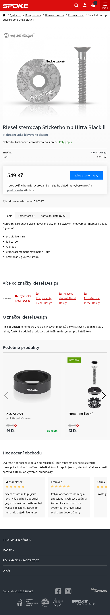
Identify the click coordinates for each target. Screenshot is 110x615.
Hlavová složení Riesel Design (67, 298)
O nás (7, 570)
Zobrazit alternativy (86, 175)
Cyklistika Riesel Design (23, 298)
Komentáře (26, 216)
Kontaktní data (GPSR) (54, 216)
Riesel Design (99, 152)
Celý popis (65, 142)
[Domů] (4, 15)
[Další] (103, 395)
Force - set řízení (80, 414)
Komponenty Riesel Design (44, 298)
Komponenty (33, 15)
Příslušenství (76, 15)
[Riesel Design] (9, 298)
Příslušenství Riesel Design (92, 298)
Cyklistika (15, 15)
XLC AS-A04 (14, 414)
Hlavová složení (54, 15)
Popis (9, 216)
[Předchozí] (6, 395)
